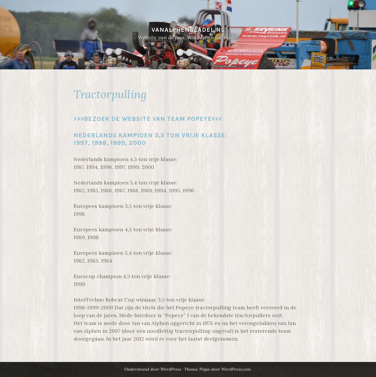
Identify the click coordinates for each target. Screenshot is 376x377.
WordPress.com (236, 369)
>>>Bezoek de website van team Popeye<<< (148, 118)
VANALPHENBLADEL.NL (188, 29)
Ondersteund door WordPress (152, 369)
